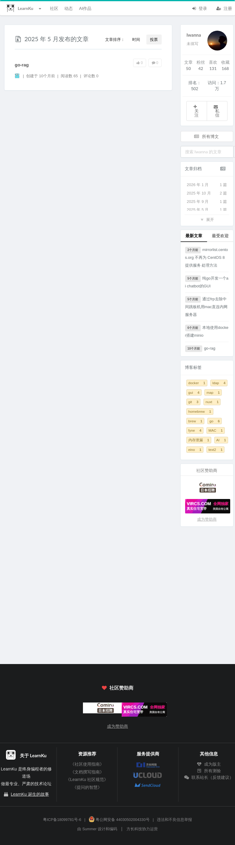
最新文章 (193, 235)
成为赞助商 (207, 519)
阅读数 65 (70, 76)
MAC (216, 430)
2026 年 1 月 (207, 185)
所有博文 (206, 136)
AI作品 (85, 8)
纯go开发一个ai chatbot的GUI (207, 281)
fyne (195, 430)
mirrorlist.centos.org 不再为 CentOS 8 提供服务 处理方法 (206, 257)
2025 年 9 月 (207, 201)
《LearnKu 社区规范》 (87, 779)
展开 (207, 219)
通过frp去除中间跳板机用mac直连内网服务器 (206, 306)
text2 (216, 450)
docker (197, 383)
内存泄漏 (198, 440)
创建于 (40, 76)
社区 (54, 8)
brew (195, 421)
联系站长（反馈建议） (208, 777)
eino (195, 450)
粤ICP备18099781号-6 (62, 820)
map (213, 392)
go (214, 421)
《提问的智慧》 (87, 787)
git (193, 402)
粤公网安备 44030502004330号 (119, 820)
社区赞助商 (117, 687)
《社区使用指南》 (87, 764)
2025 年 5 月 (207, 210)
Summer (89, 829)
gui (194, 392)
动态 (68, 8)
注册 (224, 8)
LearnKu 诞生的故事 (30, 794)
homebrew (199, 411)
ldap (219, 383)
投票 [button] (154, 39)
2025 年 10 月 (207, 193)
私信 (216, 111)
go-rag (22, 64)
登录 (199, 8)
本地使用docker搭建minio (207, 331)
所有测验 (209, 770)
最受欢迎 (220, 235)
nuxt (212, 402)
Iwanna (194, 35)
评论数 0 (91, 76)
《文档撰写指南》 (87, 772)
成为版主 (209, 764)
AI (221, 440)
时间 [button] (136, 39)
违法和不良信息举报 (174, 820)
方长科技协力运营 (142, 829)
